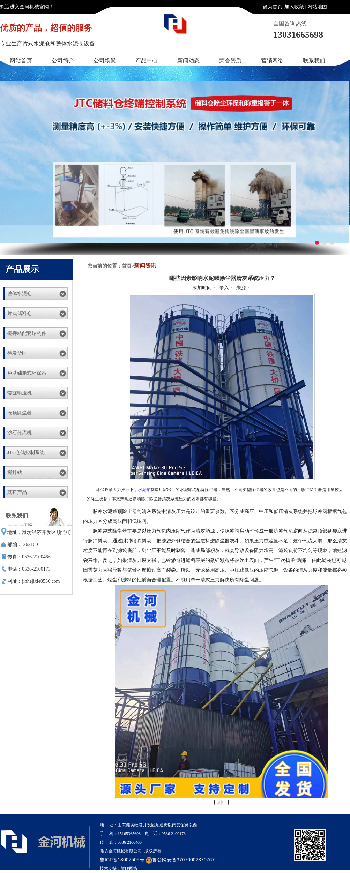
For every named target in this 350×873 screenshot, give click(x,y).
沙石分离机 (19, 432)
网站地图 (317, 6)
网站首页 (21, 60)
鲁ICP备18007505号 (122, 860)
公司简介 (63, 60)
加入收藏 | (295, 6)
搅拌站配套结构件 (26, 333)
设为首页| (273, 6)
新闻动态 (188, 60)
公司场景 (105, 60)
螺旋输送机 (19, 393)
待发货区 (17, 353)
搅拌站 (14, 472)
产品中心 (146, 60)
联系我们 (314, 60)
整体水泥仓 (19, 293)
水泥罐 (144, 489)
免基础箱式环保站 (26, 373)
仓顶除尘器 (19, 412)
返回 (221, 802)
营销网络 (272, 60)
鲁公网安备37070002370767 (180, 860)
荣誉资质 (230, 60)
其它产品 (17, 492)
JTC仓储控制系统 (26, 452)
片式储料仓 (19, 313)
